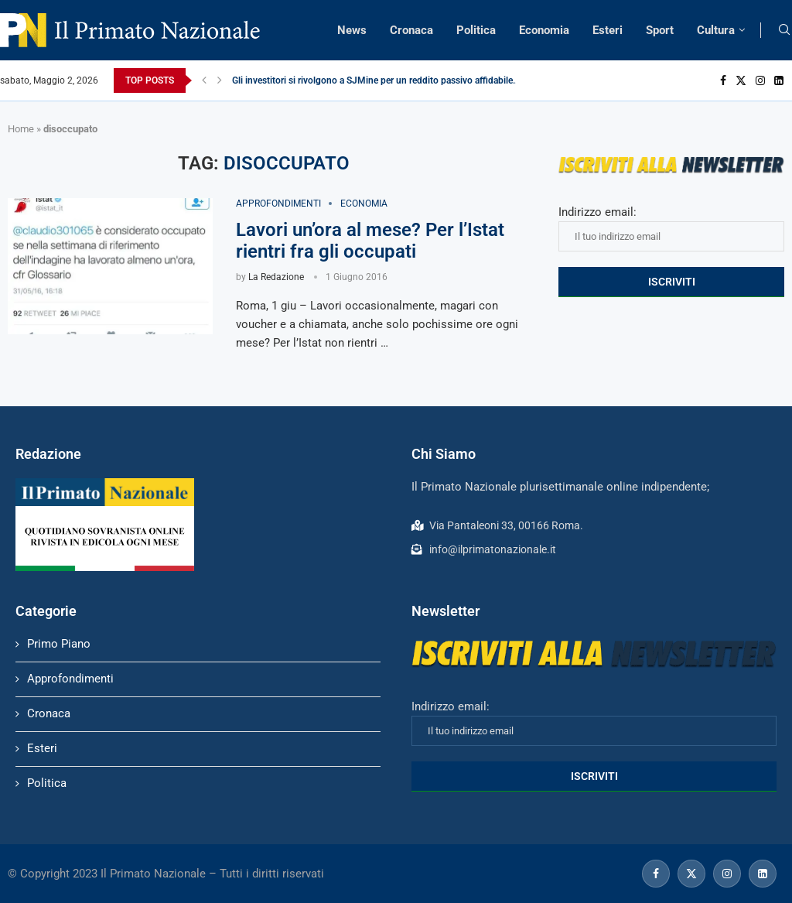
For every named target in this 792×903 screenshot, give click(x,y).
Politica (476, 30)
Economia (544, 30)
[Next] (219, 80)
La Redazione (276, 277)
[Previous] (204, 80)
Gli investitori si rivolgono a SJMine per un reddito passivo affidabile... (376, 80)
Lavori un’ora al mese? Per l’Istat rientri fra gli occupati (370, 240)
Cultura (716, 30)
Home (21, 129)
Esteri (607, 30)
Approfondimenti (70, 679)
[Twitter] (741, 80)
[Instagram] (760, 80)
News (352, 30)
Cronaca (411, 30)
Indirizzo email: (671, 228)
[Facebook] (723, 80)
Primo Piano (58, 644)
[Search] (784, 30)
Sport (660, 30)
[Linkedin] (778, 80)
